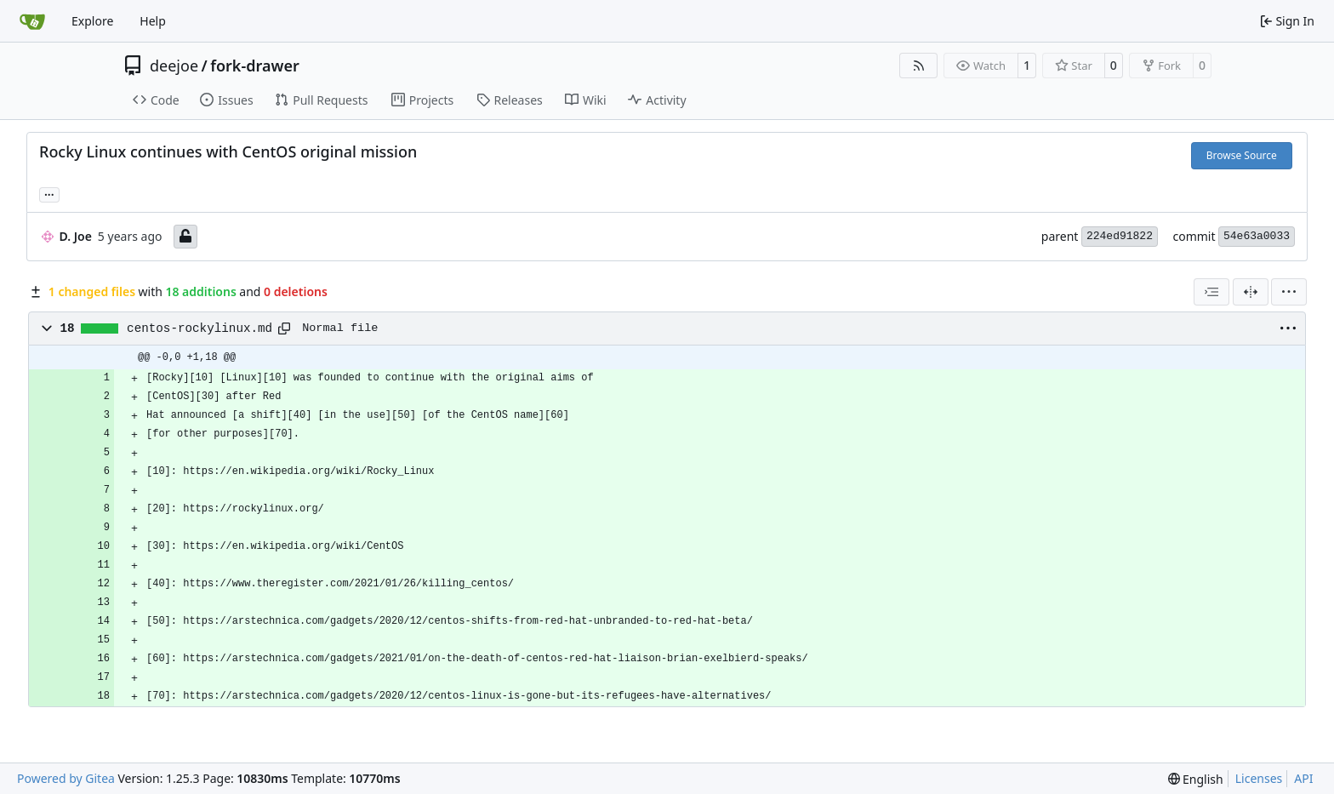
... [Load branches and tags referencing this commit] (49, 193)
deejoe (174, 65)
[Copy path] (284, 328)
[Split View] (1250, 292)
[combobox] (1211, 292)
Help (153, 21)
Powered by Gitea (66, 778)
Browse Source (1241, 155)
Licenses (1259, 778)
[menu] (1289, 292)
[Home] (32, 21)
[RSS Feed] (918, 65)
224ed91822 (1119, 236)
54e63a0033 (1256, 236)
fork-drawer (254, 65)
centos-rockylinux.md (199, 328)
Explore (92, 21)
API (1303, 778)
